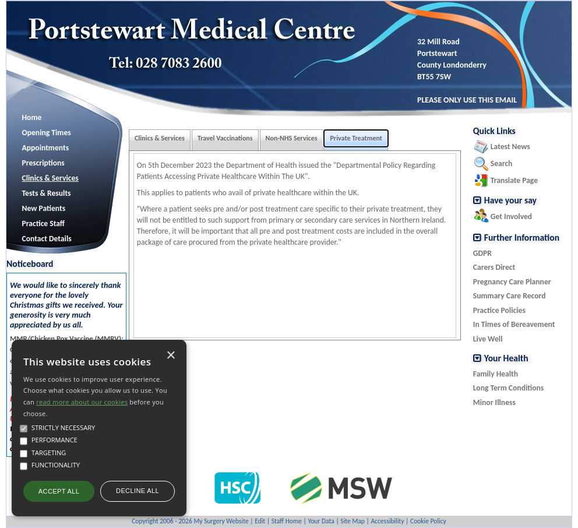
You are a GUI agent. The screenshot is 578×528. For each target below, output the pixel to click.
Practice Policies (499, 310)
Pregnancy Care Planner (512, 282)
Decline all (137, 490)
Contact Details (47, 239)
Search (502, 163)
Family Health (495, 374)
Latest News (510, 147)
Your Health (506, 358)
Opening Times (46, 133)
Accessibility (387, 521)
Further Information (521, 238)
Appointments (45, 148)
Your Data (321, 521)
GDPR (482, 253)
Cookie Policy (428, 521)
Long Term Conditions (508, 388)
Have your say (510, 200)
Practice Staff (43, 223)
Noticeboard (30, 264)
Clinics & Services (50, 178)
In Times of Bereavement (514, 324)
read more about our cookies (82, 401)
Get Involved (511, 216)
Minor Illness (494, 402)
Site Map (352, 521)
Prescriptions (43, 163)
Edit (260, 521)
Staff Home (287, 521)
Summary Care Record (509, 296)
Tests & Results (46, 193)
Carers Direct (494, 267)
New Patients (44, 208)
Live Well (488, 339)
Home (32, 117)
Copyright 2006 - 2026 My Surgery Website (190, 521)
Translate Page (514, 180)
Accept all (58, 491)
